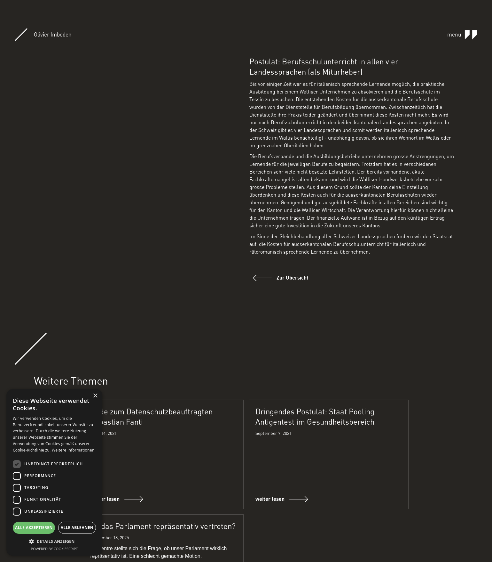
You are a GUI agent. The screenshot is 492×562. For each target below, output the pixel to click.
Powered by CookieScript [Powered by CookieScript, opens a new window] (54, 548)
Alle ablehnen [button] (77, 527)
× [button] (95, 396)
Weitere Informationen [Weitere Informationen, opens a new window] (73, 450)
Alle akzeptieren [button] (34, 527)
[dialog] (54, 472)
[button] (54, 541)
